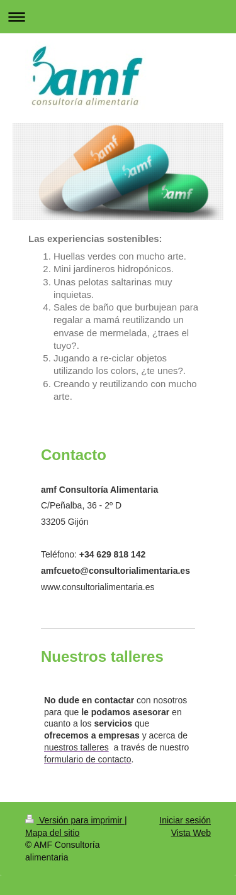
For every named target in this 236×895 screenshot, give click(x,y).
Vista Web (191, 833)
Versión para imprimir (75, 820)
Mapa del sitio (52, 833)
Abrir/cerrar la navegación (118, 16)
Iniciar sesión (185, 820)
